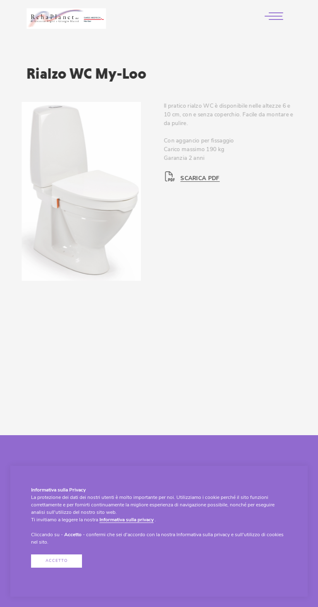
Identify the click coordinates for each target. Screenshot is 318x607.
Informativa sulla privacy (126, 520)
